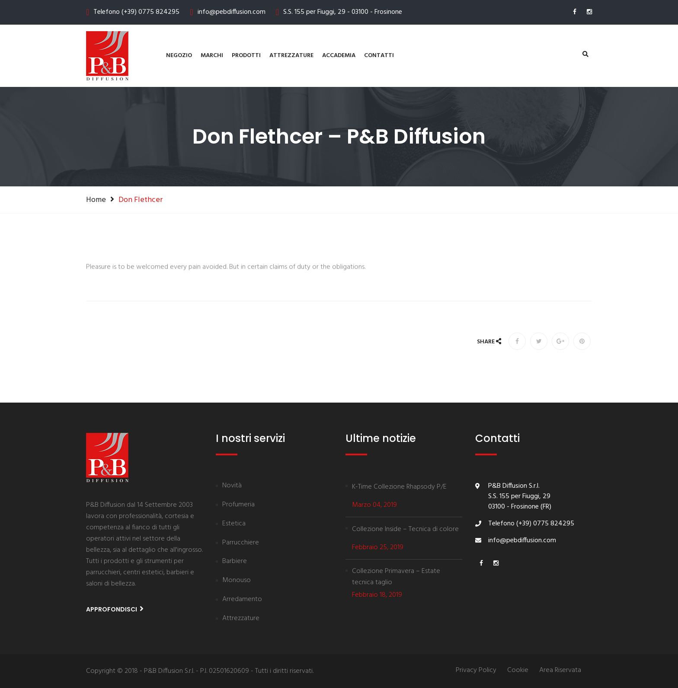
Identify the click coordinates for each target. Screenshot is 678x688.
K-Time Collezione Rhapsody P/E (399, 487)
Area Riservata (560, 670)
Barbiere (234, 562)
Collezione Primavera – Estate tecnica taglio (396, 577)
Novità (232, 486)
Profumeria (238, 505)
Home (96, 200)
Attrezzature (291, 56)
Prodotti (246, 56)
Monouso (236, 581)
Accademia (338, 56)
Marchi (212, 56)
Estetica (234, 524)
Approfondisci (115, 609)
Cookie (517, 670)
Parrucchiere (240, 543)
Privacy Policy (476, 670)
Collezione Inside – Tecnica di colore (405, 529)
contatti (379, 56)
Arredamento (242, 600)
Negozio (179, 56)
